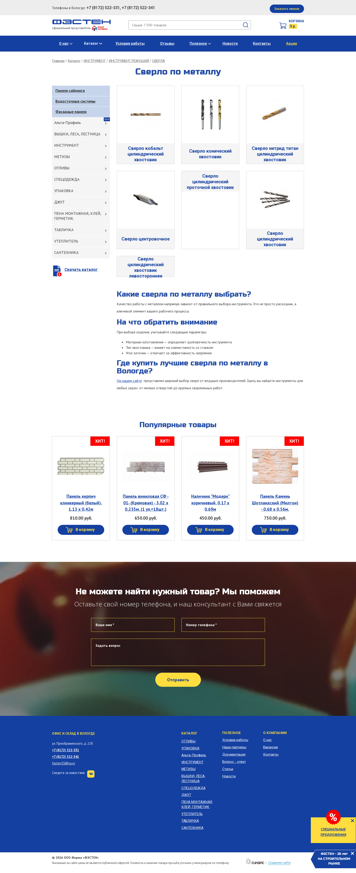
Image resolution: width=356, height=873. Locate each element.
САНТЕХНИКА (66, 252)
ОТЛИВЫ (61, 168)
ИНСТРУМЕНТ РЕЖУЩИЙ (129, 61)
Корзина (296, 21)
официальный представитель (80, 28)
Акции (291, 43)
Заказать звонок (286, 9)
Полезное (198, 43)
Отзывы (167, 43)
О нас (64, 43)
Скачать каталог (81, 269)
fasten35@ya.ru (63, 763)
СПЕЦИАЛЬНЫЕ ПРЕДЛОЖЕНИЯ (333, 832)
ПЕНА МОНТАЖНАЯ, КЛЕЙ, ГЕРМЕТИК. (77, 216)
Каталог (91, 43)
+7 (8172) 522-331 (65, 750)
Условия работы (130, 43)
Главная (58, 61)
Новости (230, 43)
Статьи (227, 769)
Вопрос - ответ (234, 762)
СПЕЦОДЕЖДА (66, 179)
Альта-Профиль (67, 122)
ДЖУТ (59, 202)
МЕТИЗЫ (62, 156)
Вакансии (270, 747)
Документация (233, 754)
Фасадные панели (71, 111)
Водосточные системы (75, 101)
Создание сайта (279, 863)
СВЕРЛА (158, 61)
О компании (275, 733)
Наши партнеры (234, 747)
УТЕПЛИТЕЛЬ (66, 241)
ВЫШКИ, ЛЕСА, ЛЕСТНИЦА (77, 133)
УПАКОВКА (63, 190)
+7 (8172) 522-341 (65, 756)
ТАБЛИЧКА (64, 229)
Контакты (262, 43)
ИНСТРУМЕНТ (95, 61)
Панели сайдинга (70, 90)
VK (90, 774)
